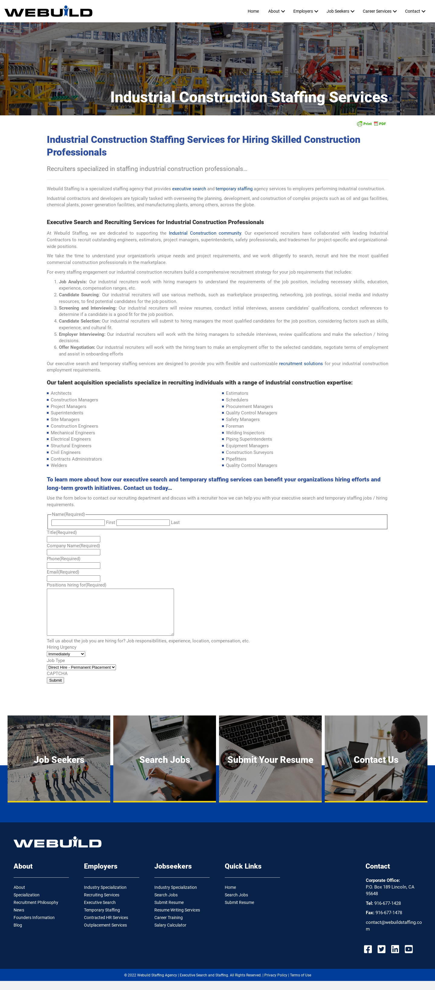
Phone (63, 558)
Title (62, 532)
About (274, 11)
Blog (18, 934)
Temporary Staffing (102, 919)
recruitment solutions (301, 363)
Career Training (168, 926)
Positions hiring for (76, 585)
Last (175, 522)
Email (63, 572)
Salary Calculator (170, 934)
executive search (189, 188)
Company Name (73, 545)
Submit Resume (169, 911)
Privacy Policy (275, 984)
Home (253, 11)
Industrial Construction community (205, 233)
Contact (412, 11)
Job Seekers (338, 11)
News (19, 919)
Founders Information (34, 926)
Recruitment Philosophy (36, 911)
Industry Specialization (105, 896)
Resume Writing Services (177, 919)
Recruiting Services (101, 904)
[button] (283, 11)
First (110, 522)
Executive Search (100, 911)
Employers (303, 11)
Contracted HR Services (106, 926)
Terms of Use (300, 984)
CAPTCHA (57, 682)
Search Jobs (166, 904)
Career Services (377, 11)
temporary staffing (234, 188)
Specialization (27, 904)
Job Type (56, 669)
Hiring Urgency (61, 656)
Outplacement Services (105, 934)
